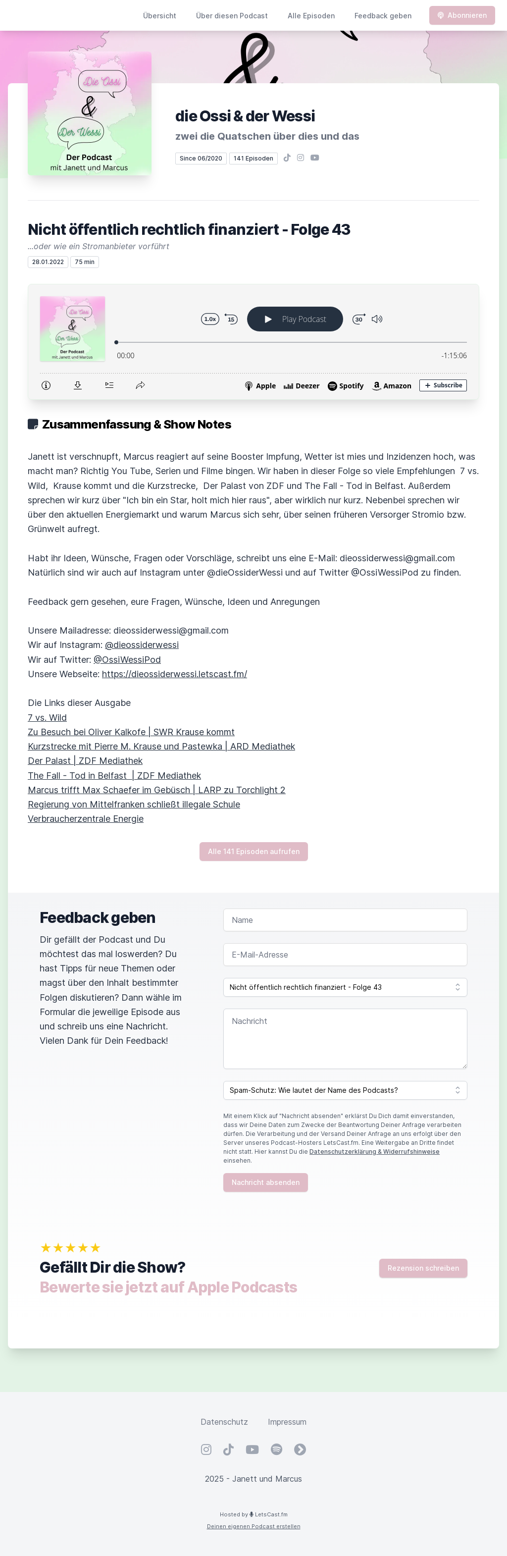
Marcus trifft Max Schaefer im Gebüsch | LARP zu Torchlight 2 (157, 790)
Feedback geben (383, 15)
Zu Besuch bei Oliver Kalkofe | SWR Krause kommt (131, 732)
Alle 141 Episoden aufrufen (254, 851)
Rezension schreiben (423, 1268)
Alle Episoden (311, 15)
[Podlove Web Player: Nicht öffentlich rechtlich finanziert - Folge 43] (253, 341)
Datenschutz (224, 1422)
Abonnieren (462, 15)
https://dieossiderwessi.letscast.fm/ (174, 674)
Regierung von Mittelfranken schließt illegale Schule (134, 804)
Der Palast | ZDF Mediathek (85, 760)
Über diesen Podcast (232, 15)
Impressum (287, 1422)
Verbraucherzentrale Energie (86, 818)
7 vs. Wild (47, 717)
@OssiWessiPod (127, 659)
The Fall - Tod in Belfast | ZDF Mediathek (114, 775)
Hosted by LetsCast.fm (254, 1514)
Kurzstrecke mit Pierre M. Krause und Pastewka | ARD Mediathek (161, 746)
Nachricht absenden (266, 1182)
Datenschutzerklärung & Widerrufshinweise (374, 1151)
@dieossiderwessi (142, 645)
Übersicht (159, 15)
